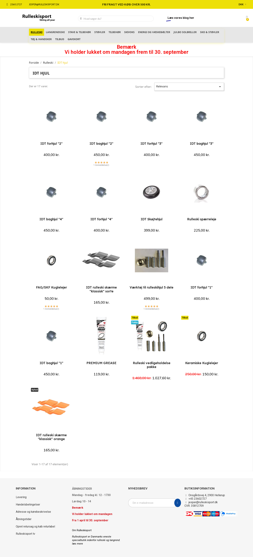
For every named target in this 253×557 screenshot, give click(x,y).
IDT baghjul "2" (101, 144)
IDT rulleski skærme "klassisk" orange (51, 437)
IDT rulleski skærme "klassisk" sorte (101, 289)
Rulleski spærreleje (201, 219)
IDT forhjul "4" (101, 219)
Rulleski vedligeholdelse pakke (151, 365)
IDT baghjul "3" (201, 144)
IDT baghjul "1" (51, 363)
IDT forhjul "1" (202, 287)
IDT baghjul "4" (51, 219)
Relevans (189, 86)
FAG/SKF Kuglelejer (51, 287)
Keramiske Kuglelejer (201, 363)
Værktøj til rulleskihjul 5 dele (151, 287)
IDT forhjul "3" (152, 144)
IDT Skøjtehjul (152, 219)
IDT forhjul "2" (51, 144)
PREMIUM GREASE (101, 363)
